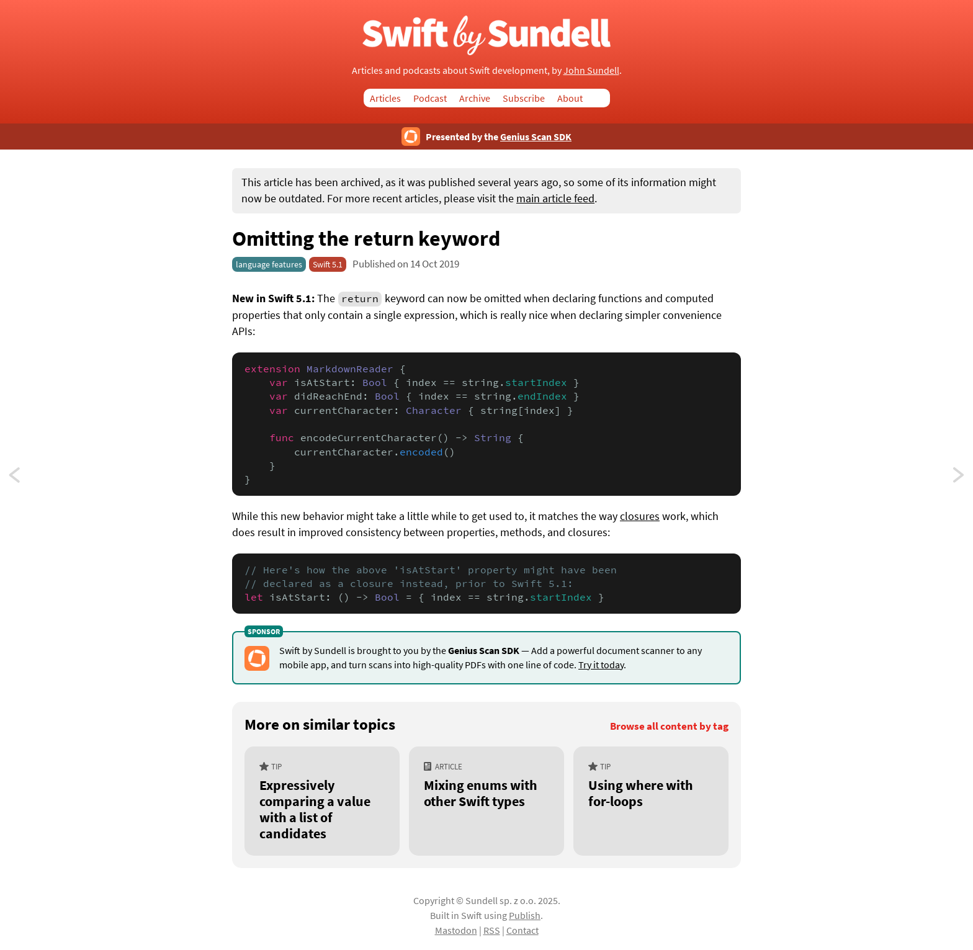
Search (602, 98)
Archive (474, 98)
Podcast (430, 98)
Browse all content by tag (669, 726)
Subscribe (524, 98)
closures (640, 516)
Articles (385, 98)
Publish (524, 915)
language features (269, 264)
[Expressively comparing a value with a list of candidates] (322, 801)
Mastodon (456, 930)
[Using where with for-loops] (651, 801)
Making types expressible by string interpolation (959, 478)
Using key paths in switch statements (26, 478)
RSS (491, 930)
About (570, 98)
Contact (522, 930)
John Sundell (591, 70)
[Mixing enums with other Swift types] (486, 801)
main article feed (555, 198)
